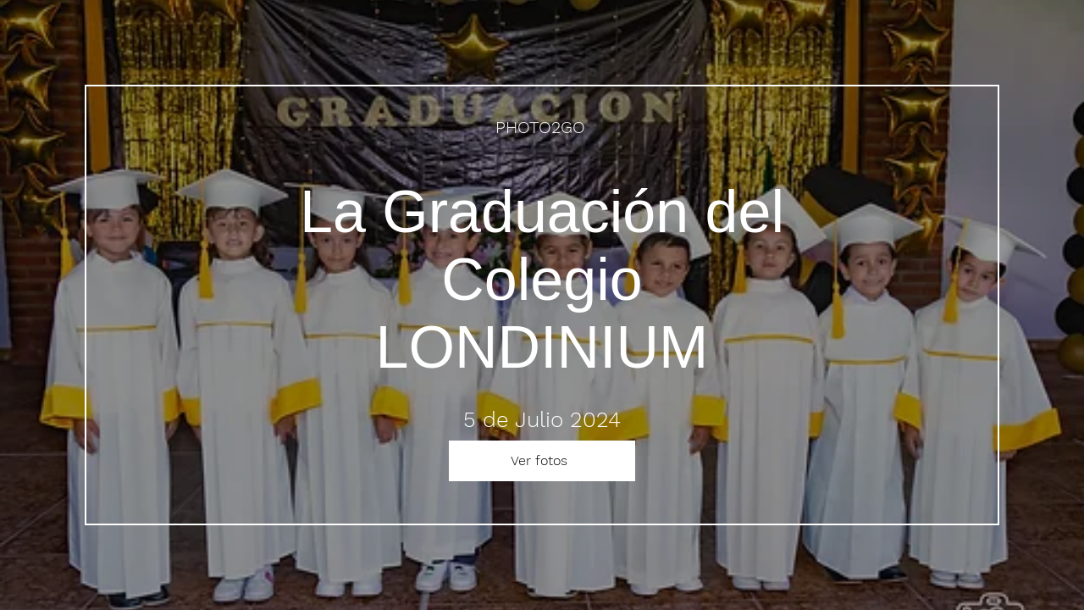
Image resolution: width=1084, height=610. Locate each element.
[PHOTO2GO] (542, 127)
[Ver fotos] (542, 461)
